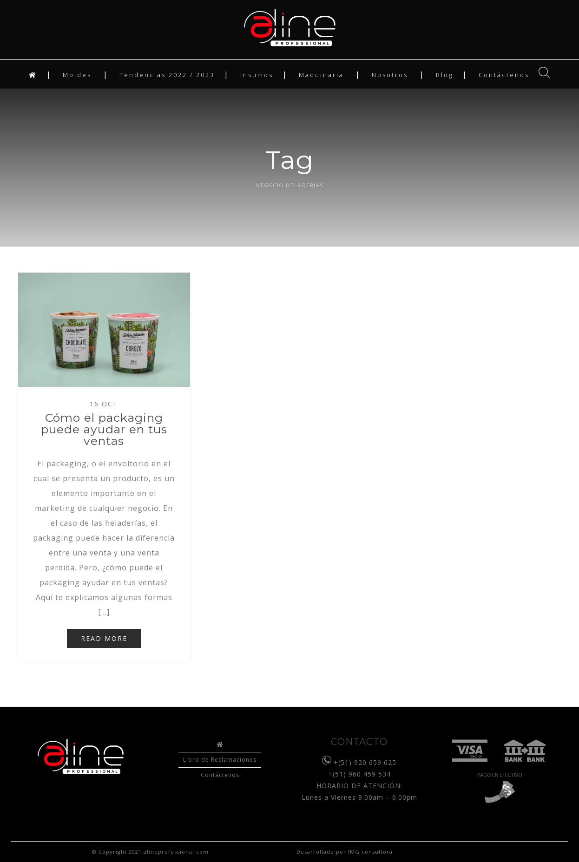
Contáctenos (504, 75)
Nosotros (390, 75)
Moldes (77, 75)
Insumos (256, 75)
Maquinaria (321, 75)
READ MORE (104, 638)
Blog (444, 75)
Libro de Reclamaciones (220, 760)
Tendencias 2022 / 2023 (167, 75)
